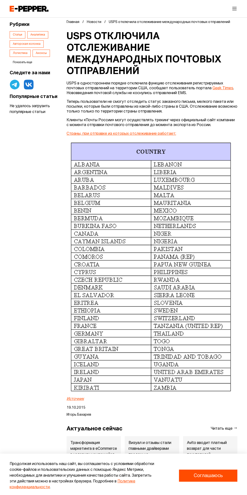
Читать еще (224, 428)
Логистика (20, 53)
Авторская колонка (27, 44)
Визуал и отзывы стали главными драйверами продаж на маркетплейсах (150, 451)
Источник (75, 399)
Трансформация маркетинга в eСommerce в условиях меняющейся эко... (93, 451)
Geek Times (223, 88)
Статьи (17, 34)
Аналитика (37, 34)
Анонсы (41, 53)
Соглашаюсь (208, 475)
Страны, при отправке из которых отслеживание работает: (121, 134)
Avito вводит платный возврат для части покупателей (207, 449)
